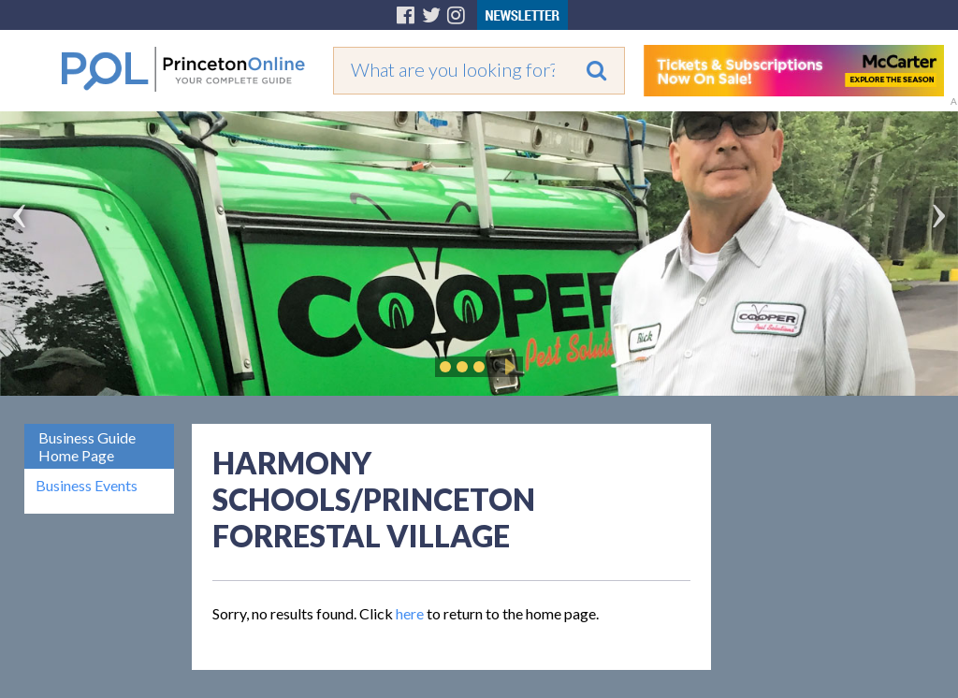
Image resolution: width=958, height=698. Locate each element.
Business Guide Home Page (87, 446)
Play (507, 366)
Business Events (87, 485)
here (410, 613)
